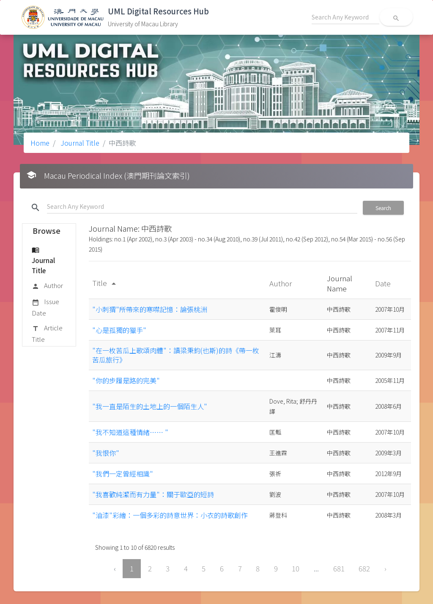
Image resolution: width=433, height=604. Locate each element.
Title (105, 282)
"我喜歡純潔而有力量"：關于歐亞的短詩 (153, 494)
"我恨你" (105, 453)
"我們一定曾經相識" (122, 473)
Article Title (47, 333)
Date (383, 283)
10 (295, 568)
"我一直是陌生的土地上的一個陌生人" (149, 406)
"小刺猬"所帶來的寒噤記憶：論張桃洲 (149, 309)
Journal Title (79, 143)
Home (39, 143)
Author (47, 285)
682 (364, 568)
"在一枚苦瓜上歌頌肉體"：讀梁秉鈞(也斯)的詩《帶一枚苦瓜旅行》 (175, 355)
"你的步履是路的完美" (126, 380)
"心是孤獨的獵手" (119, 330)
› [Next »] (385, 568)
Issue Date (45, 306)
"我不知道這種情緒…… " (130, 432)
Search (383, 207)
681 (339, 568)
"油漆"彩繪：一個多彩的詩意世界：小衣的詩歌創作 (170, 515)
